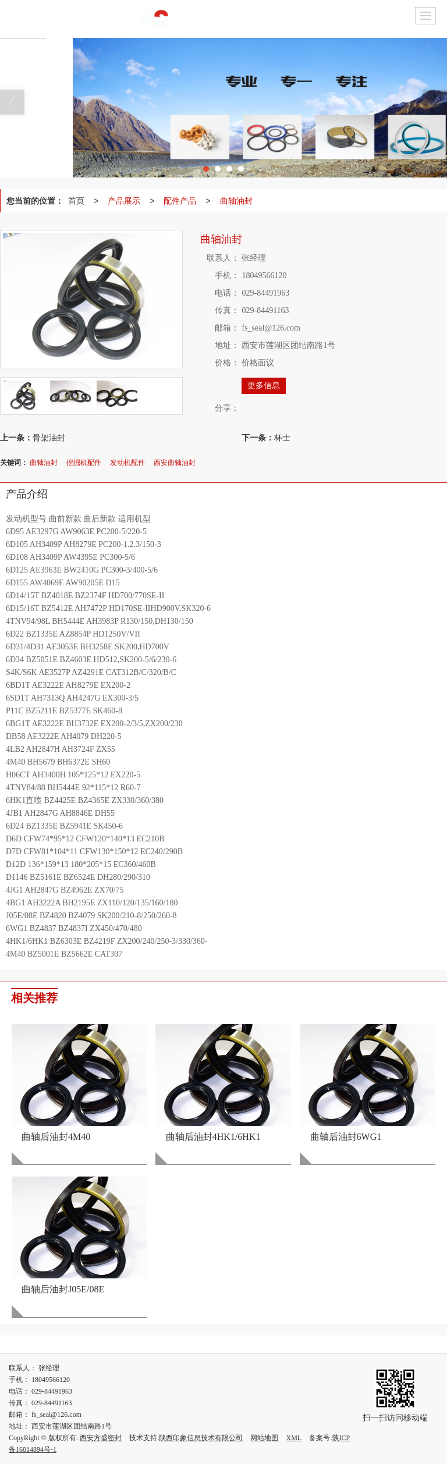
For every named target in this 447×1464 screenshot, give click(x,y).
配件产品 (180, 200)
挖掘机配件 (83, 463)
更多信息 (263, 385)
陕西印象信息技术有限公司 (201, 1438)
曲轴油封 (236, 200)
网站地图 (264, 1438)
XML (293, 1438)
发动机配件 (127, 463)
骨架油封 (49, 437)
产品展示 (124, 200)
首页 (76, 200)
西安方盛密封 (101, 1438)
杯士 (282, 437)
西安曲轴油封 (175, 463)
